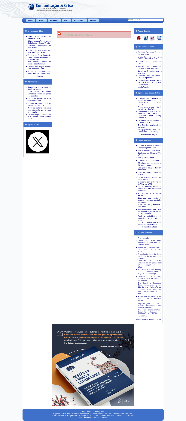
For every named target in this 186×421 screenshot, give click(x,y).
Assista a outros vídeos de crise (148, 320)
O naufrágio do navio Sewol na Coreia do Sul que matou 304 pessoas (150, 256)
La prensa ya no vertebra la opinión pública (150, 121)
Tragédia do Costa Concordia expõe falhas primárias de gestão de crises (39, 57)
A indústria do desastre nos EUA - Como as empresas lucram (150, 298)
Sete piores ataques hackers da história (150, 169)
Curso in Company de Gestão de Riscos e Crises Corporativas (150, 82)
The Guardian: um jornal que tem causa (150, 126)
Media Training (144, 87)
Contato (93, 20)
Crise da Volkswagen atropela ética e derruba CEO (39, 68)
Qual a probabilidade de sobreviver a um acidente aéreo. (150, 218)
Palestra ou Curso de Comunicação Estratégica (150, 67)
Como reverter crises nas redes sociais (150, 178)
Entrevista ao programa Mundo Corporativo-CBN (150, 58)
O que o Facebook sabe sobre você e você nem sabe (39, 72)
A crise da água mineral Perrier (150, 194)
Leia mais (39, 76)
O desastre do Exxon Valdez (149, 160)
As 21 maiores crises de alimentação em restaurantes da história (150, 189)
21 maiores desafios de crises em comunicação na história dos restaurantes (150, 211)
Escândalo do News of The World (150, 154)
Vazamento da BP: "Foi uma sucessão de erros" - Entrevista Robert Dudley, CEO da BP (150, 115)
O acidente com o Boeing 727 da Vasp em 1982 (150, 183)
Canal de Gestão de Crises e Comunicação (150, 53)
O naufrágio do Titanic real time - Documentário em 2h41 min (150, 292)
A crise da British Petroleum (149, 150)
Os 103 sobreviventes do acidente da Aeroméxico (150, 223)
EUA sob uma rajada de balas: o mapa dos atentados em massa (150, 200)
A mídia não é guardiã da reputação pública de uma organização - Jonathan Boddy (150, 101)
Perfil (66, 20)
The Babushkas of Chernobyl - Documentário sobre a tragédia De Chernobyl (150, 271)
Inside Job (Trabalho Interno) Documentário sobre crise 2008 (150, 249)
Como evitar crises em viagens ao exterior (39, 37)
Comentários (79, 20)
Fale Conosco (87, 412)
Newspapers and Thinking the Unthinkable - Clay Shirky (150, 131)
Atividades (54, 20)
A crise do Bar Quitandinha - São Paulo (150, 206)
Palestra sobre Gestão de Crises (150, 63)
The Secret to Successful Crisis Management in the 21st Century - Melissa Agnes (150, 285)
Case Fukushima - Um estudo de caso (150, 173)
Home (30, 20)
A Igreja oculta (143, 238)
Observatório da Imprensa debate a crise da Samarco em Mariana (150, 278)
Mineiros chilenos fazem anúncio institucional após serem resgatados (150, 305)
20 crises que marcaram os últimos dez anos (150, 164)
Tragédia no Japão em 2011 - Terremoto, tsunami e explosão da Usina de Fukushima (150, 313)
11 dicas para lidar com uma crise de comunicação (39, 51)
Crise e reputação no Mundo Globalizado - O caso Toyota (39, 42)
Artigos (41, 20)
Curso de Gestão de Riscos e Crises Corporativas (150, 77)
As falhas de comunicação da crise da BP (39, 47)
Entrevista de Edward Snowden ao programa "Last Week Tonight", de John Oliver (150, 264)
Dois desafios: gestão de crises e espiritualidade (39, 63)
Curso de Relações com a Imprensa (150, 72)
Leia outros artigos (149, 134)
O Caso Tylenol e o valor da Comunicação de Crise (150, 147)
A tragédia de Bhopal (146, 158)
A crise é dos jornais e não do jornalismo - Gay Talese (150, 108)
